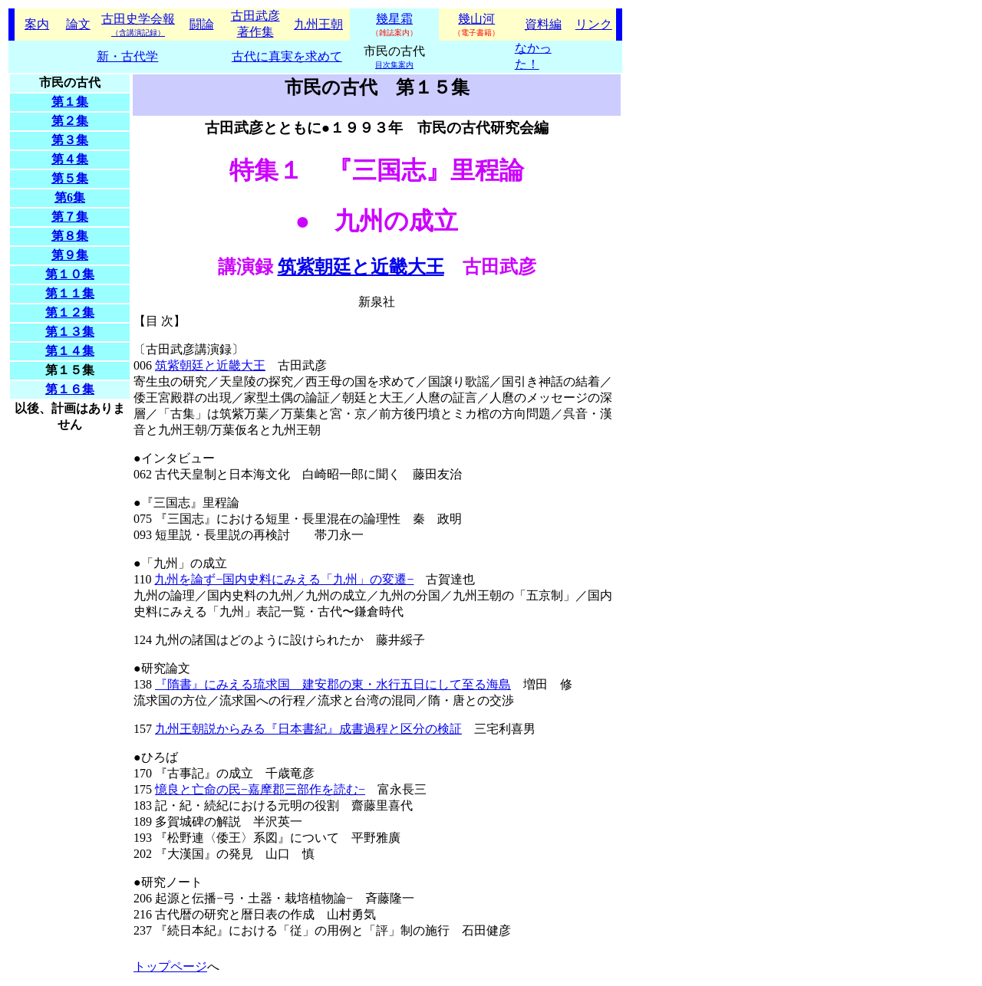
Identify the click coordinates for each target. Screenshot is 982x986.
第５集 (69, 178)
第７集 (69, 216)
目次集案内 (394, 65)
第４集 (69, 159)
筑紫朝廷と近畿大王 (361, 267)
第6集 (69, 197)
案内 (37, 24)
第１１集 (69, 293)
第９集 (69, 254)
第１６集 (69, 389)
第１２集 (69, 312)
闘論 (201, 24)
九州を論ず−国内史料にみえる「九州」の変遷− (284, 579)
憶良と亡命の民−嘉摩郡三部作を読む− (260, 789)
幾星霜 (394, 18)
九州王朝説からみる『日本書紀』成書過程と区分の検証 (308, 728)
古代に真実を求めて (287, 56)
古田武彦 (255, 15)
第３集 (69, 139)
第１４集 (69, 350)
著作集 (255, 31)
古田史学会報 (138, 24)
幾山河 (476, 18)
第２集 (69, 120)
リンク (593, 24)
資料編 (543, 24)
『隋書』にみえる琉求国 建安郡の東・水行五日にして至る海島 (333, 684)
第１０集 (69, 274)
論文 (78, 24)
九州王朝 (318, 24)
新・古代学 (127, 56)
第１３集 (69, 331)
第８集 (69, 235)
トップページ (170, 966)
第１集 (69, 101)
